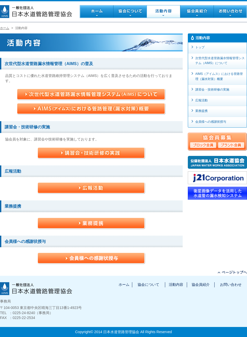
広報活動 (201, 100)
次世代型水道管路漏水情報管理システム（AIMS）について (220, 60)
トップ (200, 47)
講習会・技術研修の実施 (212, 89)
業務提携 (201, 111)
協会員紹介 (201, 284)
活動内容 (176, 284)
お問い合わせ (231, 284)
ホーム (4, 28)
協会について (148, 284)
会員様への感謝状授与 (210, 121)
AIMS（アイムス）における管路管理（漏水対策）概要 (219, 76)
